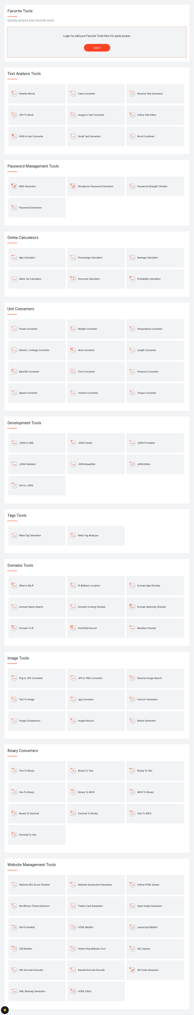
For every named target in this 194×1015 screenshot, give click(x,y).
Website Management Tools (31, 864)
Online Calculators (22, 237)
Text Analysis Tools (24, 73)
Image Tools (18, 658)
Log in (97, 47)
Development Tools (24, 423)
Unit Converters (20, 309)
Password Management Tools (33, 166)
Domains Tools (20, 565)
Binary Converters (22, 750)
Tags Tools (16, 515)
